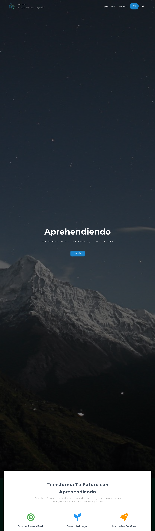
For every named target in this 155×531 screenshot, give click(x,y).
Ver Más (77, 253)
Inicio (106, 6)
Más (134, 6)
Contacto (123, 6)
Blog (113, 6)
